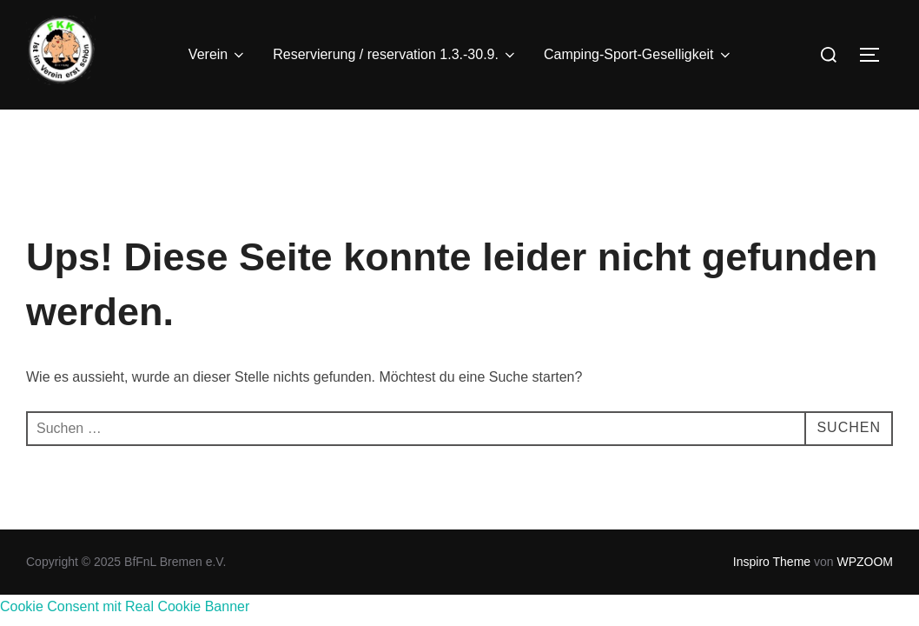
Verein (217, 55)
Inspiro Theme (771, 562)
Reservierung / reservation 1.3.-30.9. (395, 55)
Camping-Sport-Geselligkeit (638, 55)
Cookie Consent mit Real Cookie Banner (124, 606)
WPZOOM (864, 562)
